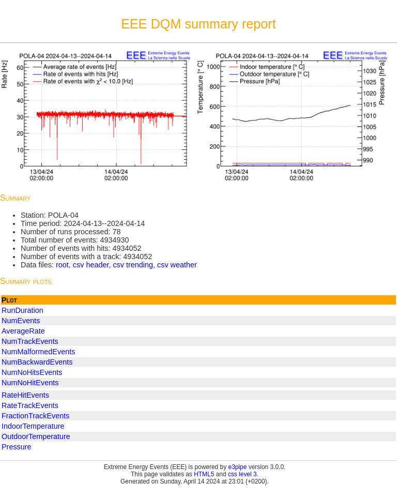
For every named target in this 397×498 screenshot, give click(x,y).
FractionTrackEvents (35, 416)
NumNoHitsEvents (32, 372)
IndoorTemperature (33, 426)
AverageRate (23, 331)
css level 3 (242, 474)
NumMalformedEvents (38, 352)
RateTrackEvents (30, 405)
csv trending (133, 265)
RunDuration (22, 310)
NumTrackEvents (30, 341)
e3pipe (237, 467)
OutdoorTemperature (36, 436)
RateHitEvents (25, 395)
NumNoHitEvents (30, 383)
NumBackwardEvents (37, 362)
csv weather (177, 265)
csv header (91, 265)
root (62, 265)
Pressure (17, 447)
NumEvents (21, 320)
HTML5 (204, 474)
